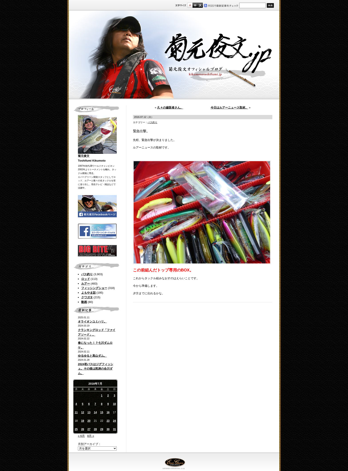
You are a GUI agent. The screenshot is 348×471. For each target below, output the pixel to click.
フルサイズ (200, 5)
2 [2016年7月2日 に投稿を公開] (108, 395)
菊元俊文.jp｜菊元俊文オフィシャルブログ (174, 54)
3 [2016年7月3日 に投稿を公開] (114, 395)
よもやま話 (88, 292)
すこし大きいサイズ (195, 5)
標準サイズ (189, 5)
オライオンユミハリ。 (92, 321)
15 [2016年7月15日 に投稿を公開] (101, 412)
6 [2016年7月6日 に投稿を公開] (89, 404)
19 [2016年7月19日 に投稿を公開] (82, 420)
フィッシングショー (94, 288)
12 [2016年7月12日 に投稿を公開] (82, 412)
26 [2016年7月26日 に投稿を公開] (82, 429)
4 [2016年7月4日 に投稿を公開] (76, 404)
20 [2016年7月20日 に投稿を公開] (88, 420)
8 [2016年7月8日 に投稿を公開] (102, 404)
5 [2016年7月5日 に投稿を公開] (82, 404)
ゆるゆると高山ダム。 (92, 355)
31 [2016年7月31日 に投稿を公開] (114, 429)
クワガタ (87, 297)
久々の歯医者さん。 (170, 107)
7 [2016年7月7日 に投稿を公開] (95, 404)
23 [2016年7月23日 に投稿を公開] (108, 420)
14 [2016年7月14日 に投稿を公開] (95, 412)
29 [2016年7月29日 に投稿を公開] (101, 429)
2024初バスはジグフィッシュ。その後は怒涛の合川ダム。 (95, 368)
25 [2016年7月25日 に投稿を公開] (76, 429)
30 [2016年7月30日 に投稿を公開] (108, 429)
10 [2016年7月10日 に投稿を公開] (114, 404)
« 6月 (81, 435)
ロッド (85, 279)
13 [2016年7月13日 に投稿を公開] (88, 412)
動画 (84, 302)
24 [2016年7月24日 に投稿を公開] (114, 420)
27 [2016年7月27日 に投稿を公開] (88, 429)
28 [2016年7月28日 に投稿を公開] (95, 429)
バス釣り (87, 274)
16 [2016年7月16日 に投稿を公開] (108, 412)
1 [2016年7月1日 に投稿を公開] (102, 395)
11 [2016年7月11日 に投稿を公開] (76, 412)
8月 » (90, 435)
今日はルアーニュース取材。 (229, 107)
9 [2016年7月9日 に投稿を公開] (108, 404)
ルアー (85, 283)
